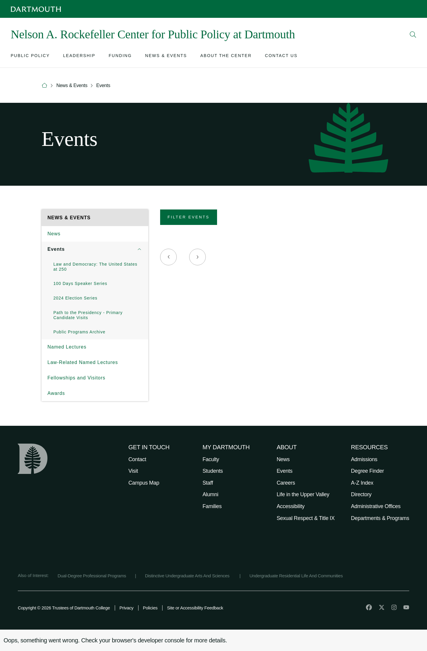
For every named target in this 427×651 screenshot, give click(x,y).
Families (212, 506)
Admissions (364, 459)
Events (103, 85)
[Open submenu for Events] (139, 249)
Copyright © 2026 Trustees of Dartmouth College (64, 607)
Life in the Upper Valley (303, 494)
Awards (56, 393)
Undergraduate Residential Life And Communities (296, 575)
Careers (286, 483)
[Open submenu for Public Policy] (30, 57)
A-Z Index (362, 483)
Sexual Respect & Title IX (306, 518)
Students (213, 471)
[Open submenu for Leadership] (79, 57)
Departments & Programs (380, 518)
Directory (361, 494)
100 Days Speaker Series (80, 283)
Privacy (126, 607)
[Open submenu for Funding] (120, 57)
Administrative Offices (376, 506)
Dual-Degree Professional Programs (92, 575)
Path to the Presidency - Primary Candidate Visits (88, 315)
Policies (150, 607)
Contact (137, 459)
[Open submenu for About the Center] (225, 57)
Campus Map (143, 483)
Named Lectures (66, 346)
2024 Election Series (75, 298)
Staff (208, 483)
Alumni (210, 494)
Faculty (211, 459)
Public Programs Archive (79, 332)
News (53, 233)
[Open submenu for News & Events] (166, 57)
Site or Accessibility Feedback (195, 607)
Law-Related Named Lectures (82, 362)
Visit (133, 471)
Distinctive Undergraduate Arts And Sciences (188, 575)
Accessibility (291, 506)
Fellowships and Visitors (76, 377)
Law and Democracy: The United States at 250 (95, 267)
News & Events (71, 85)
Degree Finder (367, 471)
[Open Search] (413, 34)
